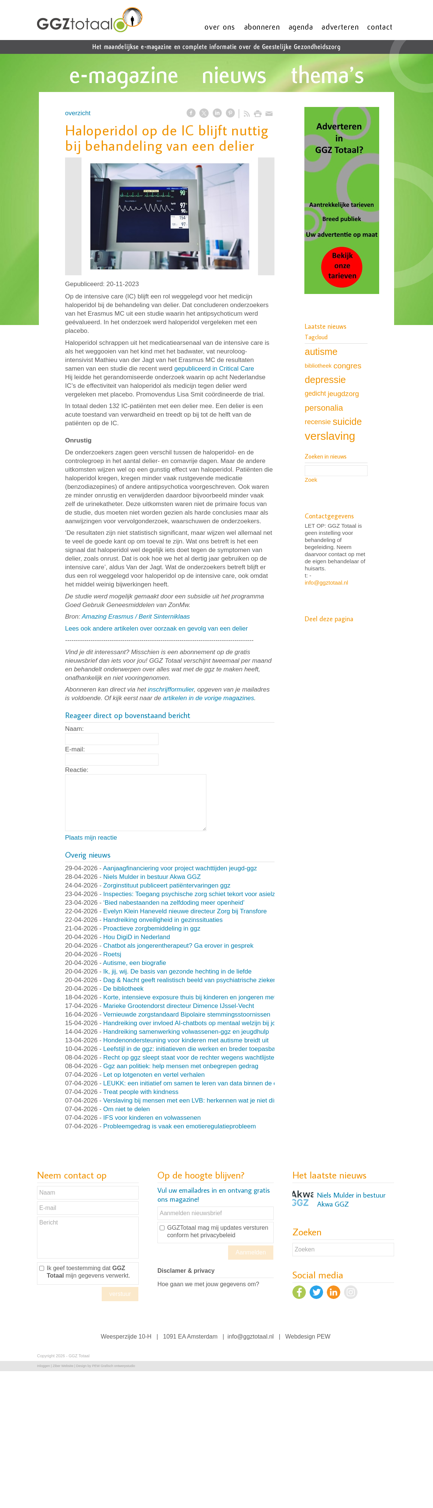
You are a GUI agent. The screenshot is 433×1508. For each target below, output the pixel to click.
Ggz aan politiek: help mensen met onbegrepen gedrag (180, 1066)
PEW (323, 1336)
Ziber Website (63, 1366)
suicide (347, 421)
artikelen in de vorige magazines (208, 698)
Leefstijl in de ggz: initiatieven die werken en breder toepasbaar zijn (197, 1048)
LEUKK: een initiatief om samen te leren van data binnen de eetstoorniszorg (210, 1083)
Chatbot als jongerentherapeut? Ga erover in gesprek (178, 945)
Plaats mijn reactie (91, 837)
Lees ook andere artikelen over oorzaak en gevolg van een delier (156, 628)
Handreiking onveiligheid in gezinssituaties (162, 919)
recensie (318, 422)
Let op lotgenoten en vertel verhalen (154, 1074)
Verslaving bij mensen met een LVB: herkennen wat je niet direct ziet (199, 1100)
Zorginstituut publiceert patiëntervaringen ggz (166, 885)
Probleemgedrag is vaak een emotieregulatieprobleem (179, 1126)
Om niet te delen (126, 1109)
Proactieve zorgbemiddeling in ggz (151, 928)
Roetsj (112, 954)
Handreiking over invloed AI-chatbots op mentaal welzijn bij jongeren (199, 1023)
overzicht (77, 113)
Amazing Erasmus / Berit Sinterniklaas (136, 616)
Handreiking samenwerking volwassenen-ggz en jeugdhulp (186, 1031)
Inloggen (43, 1366)
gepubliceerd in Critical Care (214, 368)
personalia (324, 408)
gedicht (315, 393)
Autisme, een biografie (134, 962)
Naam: (74, 728)
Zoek (311, 479)
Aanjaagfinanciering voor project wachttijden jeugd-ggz (180, 868)
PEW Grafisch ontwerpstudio (113, 1366)
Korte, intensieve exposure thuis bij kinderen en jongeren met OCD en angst (210, 997)
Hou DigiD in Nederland (136, 937)
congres (348, 365)
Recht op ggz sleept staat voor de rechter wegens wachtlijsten (190, 1057)
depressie (325, 379)
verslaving (330, 436)
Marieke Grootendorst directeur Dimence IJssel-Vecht (178, 1005)
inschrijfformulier (171, 689)
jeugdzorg (343, 394)
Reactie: (76, 769)
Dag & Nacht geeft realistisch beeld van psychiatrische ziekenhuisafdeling (207, 980)
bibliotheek (318, 365)
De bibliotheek (123, 988)
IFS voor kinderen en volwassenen (152, 1117)
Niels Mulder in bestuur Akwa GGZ (152, 876)
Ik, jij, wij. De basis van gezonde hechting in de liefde (177, 971)
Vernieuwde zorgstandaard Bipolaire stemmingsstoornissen (186, 1014)
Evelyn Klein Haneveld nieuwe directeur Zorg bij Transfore (185, 911)
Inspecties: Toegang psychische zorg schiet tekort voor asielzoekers (198, 894)
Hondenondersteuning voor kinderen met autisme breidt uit (185, 1040)
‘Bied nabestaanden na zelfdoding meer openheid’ (174, 902)
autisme (321, 351)
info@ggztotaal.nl (326, 582)
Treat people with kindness (141, 1091)
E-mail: (75, 749)
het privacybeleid (212, 1235)
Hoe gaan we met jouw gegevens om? (208, 1284)
